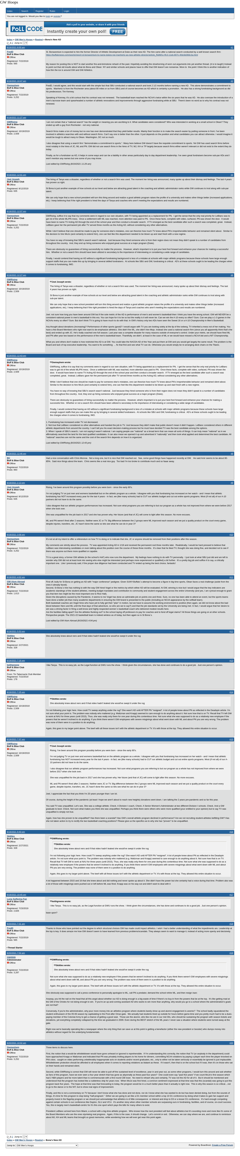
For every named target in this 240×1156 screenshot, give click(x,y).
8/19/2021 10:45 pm (16, 894)
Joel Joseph (13, 179)
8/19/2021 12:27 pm (16, 275)
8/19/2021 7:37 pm (16, 739)
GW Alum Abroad (16, 581)
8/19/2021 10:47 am (16, 81)
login (48, 16)
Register (40, 11)
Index (9, 11)
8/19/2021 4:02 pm (16, 577)
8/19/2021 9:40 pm (16, 832)
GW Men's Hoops (23, 39)
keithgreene (13, 665)
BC (8, 458)
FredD (10, 51)
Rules (52, 11)
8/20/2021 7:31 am (16, 924)
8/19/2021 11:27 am (16, 117)
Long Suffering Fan (17, 899)
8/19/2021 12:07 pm (16, 211)
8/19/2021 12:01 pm (16, 175)
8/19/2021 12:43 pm (16, 355)
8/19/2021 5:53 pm (16, 631)
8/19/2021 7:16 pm (16, 660)
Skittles (11, 635)
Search (24, 11)
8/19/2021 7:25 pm (16, 692)
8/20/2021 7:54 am (16, 953)
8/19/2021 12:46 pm (16, 453)
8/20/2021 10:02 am (16, 1043)
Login (66, 11)
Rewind (39, 39)
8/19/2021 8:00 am (16, 47)
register (56, 16)
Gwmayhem (13, 85)
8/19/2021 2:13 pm (16, 483)
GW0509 (11, 957)
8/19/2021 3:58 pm (16, 534)
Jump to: (42, 1145)
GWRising (12, 122)
